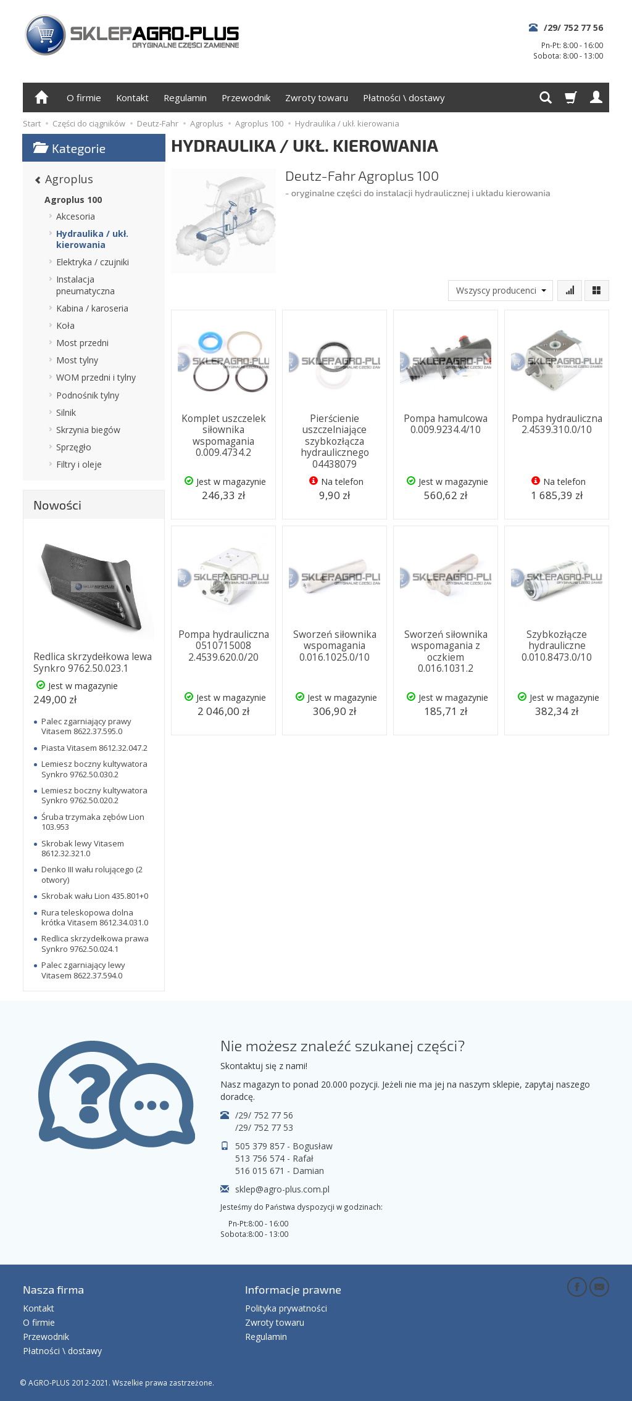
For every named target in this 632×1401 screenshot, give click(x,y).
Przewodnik (246, 97)
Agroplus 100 (73, 199)
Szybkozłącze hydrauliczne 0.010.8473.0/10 (557, 646)
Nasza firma (53, 1289)
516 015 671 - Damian (279, 1170)
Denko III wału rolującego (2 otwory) (92, 874)
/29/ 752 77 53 (264, 1127)
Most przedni (82, 343)
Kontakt (132, 97)
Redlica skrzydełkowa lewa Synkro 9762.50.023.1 (92, 662)
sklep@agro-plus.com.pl (282, 1189)
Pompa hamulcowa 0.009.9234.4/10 (446, 424)
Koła (65, 325)
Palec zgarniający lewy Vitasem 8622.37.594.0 (83, 969)
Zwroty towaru (316, 97)
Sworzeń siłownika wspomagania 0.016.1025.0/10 (334, 646)
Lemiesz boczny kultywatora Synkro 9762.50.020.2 (94, 795)
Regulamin (185, 97)
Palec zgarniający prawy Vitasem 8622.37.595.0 (86, 726)
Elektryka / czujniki (92, 262)
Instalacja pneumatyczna (85, 284)
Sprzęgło (73, 447)
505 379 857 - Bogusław (284, 1146)
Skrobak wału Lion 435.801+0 (94, 895)
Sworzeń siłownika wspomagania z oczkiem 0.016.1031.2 (446, 651)
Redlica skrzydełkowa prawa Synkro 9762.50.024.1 (95, 943)
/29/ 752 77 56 (573, 27)
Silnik (66, 412)
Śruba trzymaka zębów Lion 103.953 (92, 821)
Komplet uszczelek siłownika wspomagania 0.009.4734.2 (223, 435)
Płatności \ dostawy (403, 97)
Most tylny (77, 360)
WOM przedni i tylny (96, 377)
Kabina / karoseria (92, 308)
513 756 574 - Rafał (274, 1158)
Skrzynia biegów (88, 430)
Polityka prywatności (286, 1308)
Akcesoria (75, 216)
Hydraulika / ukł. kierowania (92, 239)
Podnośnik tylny (87, 395)
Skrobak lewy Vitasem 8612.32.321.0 (82, 848)
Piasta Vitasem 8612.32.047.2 (94, 747)
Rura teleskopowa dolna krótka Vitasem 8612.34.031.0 (94, 917)
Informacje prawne (293, 1289)
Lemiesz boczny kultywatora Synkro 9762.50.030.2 (94, 768)
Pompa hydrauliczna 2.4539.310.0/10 (557, 424)
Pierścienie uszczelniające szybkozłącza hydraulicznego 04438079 (335, 441)
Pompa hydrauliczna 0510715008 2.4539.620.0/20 (223, 646)
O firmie (84, 97)
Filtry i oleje (79, 464)
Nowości (57, 504)
